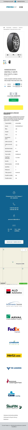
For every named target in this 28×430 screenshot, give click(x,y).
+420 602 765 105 (20, 1)
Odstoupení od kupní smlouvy (10, 417)
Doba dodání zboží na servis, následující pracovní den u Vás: (13, 79)
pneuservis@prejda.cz (14, 219)
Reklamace (6, 419)
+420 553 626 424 (14, 208)
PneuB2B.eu (14, 426)
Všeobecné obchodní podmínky (11, 415)
